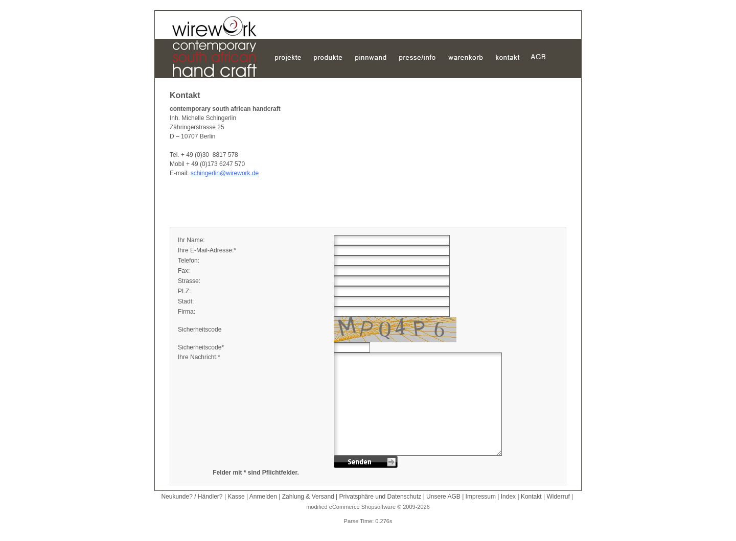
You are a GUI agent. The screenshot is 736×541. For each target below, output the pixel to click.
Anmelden (263, 496)
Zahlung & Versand (308, 496)
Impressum (481, 496)
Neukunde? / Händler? (191, 496)
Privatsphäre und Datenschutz (380, 496)
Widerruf (557, 496)
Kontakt (531, 496)
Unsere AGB (443, 496)
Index (508, 496)
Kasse (235, 496)
